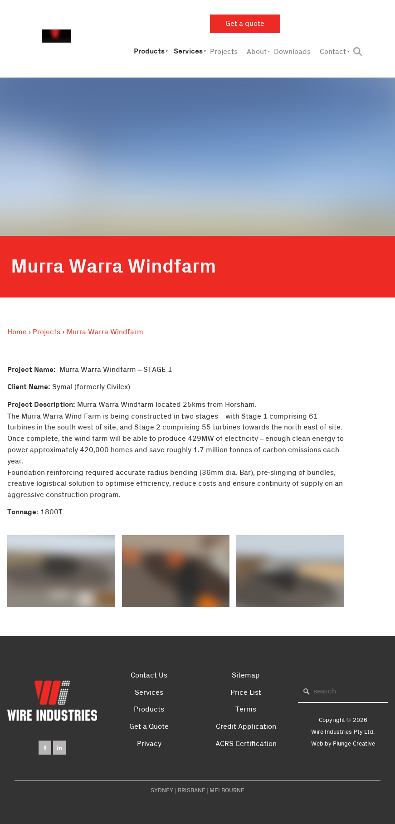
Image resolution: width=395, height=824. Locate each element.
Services (188, 51)
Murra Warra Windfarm (105, 332)
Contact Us (149, 675)
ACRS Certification (246, 744)
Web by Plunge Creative (343, 744)
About (257, 52)
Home (17, 332)
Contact (333, 52)
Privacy (149, 744)
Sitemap (246, 675)
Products (149, 51)
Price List (245, 692)
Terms (245, 709)
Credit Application (246, 726)
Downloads (292, 52)
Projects (224, 52)
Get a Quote (149, 726)
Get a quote (229, 20)
